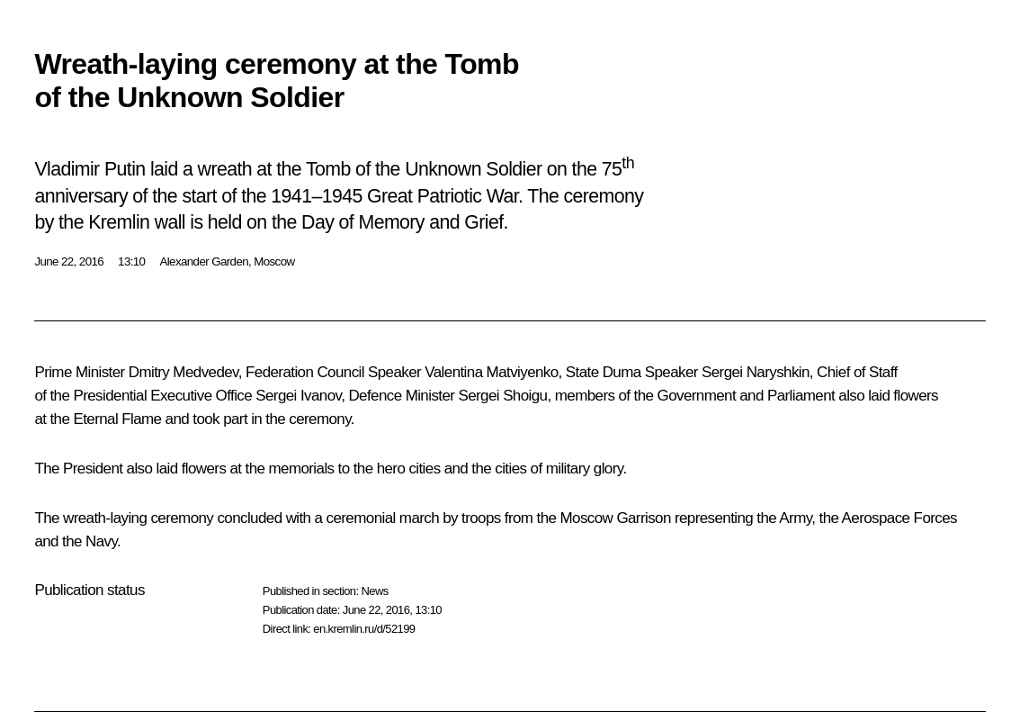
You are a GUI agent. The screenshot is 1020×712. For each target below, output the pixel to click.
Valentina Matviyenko (491, 372)
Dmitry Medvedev (183, 372)
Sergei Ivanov (298, 395)
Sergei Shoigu (502, 395)
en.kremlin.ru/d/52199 (364, 628)
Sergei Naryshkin (756, 372)
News (374, 591)
